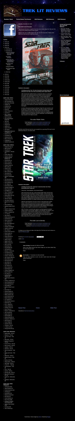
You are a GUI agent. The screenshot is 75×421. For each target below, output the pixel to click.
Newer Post (21, 308)
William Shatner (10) (9, 294)
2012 (6, 92)
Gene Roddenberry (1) (9, 282)
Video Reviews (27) (9, 388)
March (7, 72)
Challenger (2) (8, 140)
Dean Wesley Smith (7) (9, 301)
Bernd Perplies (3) (8, 271)
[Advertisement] (37, 295)
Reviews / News (8, 19)
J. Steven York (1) (8, 326)
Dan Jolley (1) (7, 229)
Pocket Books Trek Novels (23, 19)
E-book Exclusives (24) (9, 390)
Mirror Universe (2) (9, 138)
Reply (24, 250)
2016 (6, 85)
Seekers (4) (7, 126)
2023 (6, 47)
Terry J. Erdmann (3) (9, 192)
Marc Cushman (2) (9, 171)
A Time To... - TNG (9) (9, 364)
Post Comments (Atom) (29, 310)
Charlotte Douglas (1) (9, 187)
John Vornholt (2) (8, 312)
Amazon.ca (41, 122)
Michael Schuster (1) (9, 293)
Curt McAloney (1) (8, 252)
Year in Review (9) (8, 408)
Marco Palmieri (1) (8, 267)
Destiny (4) (7, 123)
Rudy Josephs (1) (8, 233)
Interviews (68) (8, 406)
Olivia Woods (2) (8, 320)
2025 (6, 43)
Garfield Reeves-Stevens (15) (8, 276)
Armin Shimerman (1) (9, 296)
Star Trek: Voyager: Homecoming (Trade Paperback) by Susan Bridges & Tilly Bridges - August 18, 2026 (66, 50)
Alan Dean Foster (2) (9, 200)
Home (38, 308)
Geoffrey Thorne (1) (9, 307)
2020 (6, 77)
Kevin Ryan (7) (8, 289)
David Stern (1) (8, 302)
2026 (6, 41)
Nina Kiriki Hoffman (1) (9, 223)
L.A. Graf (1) (7, 213)
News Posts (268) (8, 399)
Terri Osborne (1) (8, 265)
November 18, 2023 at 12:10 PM (37, 245)
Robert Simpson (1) (9, 297)
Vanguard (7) (7, 124)
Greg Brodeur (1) (8, 160)
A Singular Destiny (10, 66)
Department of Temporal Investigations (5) (10, 132)
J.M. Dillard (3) (8, 184)
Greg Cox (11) (8, 168)
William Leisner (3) (9, 242)
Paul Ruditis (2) (8, 285)
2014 (6, 89)
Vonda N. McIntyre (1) (9, 255)
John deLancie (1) (8, 179)
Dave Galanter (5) (8, 204)
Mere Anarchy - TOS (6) (10, 345)
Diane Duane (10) (8, 188)
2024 (6, 45)
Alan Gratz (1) (8, 215)
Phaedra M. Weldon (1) (9, 318)
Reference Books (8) (9, 394)
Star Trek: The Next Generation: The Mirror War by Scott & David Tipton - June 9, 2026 (66, 30)
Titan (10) (7, 121)
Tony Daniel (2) (8, 173)
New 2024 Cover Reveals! (9, 64)
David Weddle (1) (8, 315)
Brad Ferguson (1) (8, 193)
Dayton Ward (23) (8, 314)
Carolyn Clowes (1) (9, 165)
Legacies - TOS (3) (9, 347)
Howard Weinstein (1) (9, 317)
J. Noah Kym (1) (8, 238)
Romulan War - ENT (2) (10, 372)
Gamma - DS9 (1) (8, 370)
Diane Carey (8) (8, 162)
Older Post (53, 308)
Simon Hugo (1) (8, 225)
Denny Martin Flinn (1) (9, 195)
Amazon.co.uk (47, 122)
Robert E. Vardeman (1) (10, 310)
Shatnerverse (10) (8, 137)
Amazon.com (35, 122)
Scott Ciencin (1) (8, 163)
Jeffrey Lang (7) (8, 239)
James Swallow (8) (9, 305)
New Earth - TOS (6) (9, 339)
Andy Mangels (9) (8, 247)
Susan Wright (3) (8, 322)
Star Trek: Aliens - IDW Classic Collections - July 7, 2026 (66, 37)
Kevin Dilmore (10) (9, 185)
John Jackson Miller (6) (9, 257)
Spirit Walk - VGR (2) (9, 363)
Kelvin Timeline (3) (8, 111)
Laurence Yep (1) (8, 323)
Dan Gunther (26, 255)
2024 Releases (38, 19)
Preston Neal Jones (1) (9, 231)
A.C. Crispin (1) (8, 170)
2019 (6, 79)
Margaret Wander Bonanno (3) (8, 158)
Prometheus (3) (8, 135)
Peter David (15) (8, 174)
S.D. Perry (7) (7, 273)
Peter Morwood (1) (9, 260)
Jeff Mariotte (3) (8, 249)
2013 (6, 90)
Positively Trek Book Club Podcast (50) (9, 402)
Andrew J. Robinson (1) (10, 280)
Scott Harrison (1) (8, 218)
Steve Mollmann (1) (9, 258)
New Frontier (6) (8, 117)
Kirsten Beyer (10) (8, 154)
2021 (6, 76)
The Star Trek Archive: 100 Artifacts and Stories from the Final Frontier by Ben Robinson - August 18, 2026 (66, 56)
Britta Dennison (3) (9, 180)
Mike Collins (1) (8, 166)
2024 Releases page (24, 231)
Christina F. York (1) (9, 325)
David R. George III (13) (10, 208)
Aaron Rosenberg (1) (9, 283)
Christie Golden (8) (9, 210)
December (8, 49)
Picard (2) (7, 109)
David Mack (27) (8, 246)
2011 (6, 94)
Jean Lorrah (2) (8, 244)
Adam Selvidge (26, 245)
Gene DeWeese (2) (9, 182)
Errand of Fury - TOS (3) (10, 343)
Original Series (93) (9, 99)
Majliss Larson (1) (8, 241)
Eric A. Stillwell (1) (8, 304)
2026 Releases (62, 19)
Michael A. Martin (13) (9, 250)
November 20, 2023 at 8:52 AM (37, 255)
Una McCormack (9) (9, 254)
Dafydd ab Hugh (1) (9, 146)
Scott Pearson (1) (8, 268)
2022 (6, 74)
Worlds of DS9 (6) (8, 360)
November (8, 50)
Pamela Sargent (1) (9, 291)
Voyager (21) (7, 104)
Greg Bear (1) (7, 150)
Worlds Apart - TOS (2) (9, 333)
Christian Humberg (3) (9, 226)
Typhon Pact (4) (8, 127)
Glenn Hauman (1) (8, 220)
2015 (6, 87)
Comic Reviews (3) (9, 398)
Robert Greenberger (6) (10, 217)
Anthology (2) (7, 391)
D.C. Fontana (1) (8, 197)
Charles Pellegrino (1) (9, 270)
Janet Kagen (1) (8, 234)
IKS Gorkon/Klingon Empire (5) (9, 119)
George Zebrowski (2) (9, 328)
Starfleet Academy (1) (9, 141)
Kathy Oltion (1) (8, 263)
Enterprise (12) (8, 106)
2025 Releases (50, 19)
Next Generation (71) (9, 101)
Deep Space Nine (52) (9, 103)
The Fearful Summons (8, 57)
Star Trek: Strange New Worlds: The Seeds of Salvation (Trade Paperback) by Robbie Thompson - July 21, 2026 (66, 43)
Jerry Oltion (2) (8, 262)
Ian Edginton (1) (8, 190)
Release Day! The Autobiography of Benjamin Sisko (10, 60)
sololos (39, 416)
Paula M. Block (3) (8, 156)
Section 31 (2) (8, 133)
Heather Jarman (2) (9, 228)
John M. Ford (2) (8, 198)
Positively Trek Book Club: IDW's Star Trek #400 (10, 53)
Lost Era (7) (7, 112)
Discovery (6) (7, 107)
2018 (6, 81)
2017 (6, 83)
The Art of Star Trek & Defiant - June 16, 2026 (66, 34)
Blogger (48, 416)
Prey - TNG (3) (8, 369)
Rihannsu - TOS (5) (9, 335)
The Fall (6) (7, 129)
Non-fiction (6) (8, 396)
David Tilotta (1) (8, 309)
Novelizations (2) (8, 393)
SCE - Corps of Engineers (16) (8, 115)
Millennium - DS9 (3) (9, 355)
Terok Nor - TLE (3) (9, 348)
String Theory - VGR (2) (10, 361)
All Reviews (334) (8, 386)
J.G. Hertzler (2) (8, 221)
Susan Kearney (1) (9, 236)
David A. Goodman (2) (9, 212)
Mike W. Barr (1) (8, 148)
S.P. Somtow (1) (8, 299)
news (23, 238)
